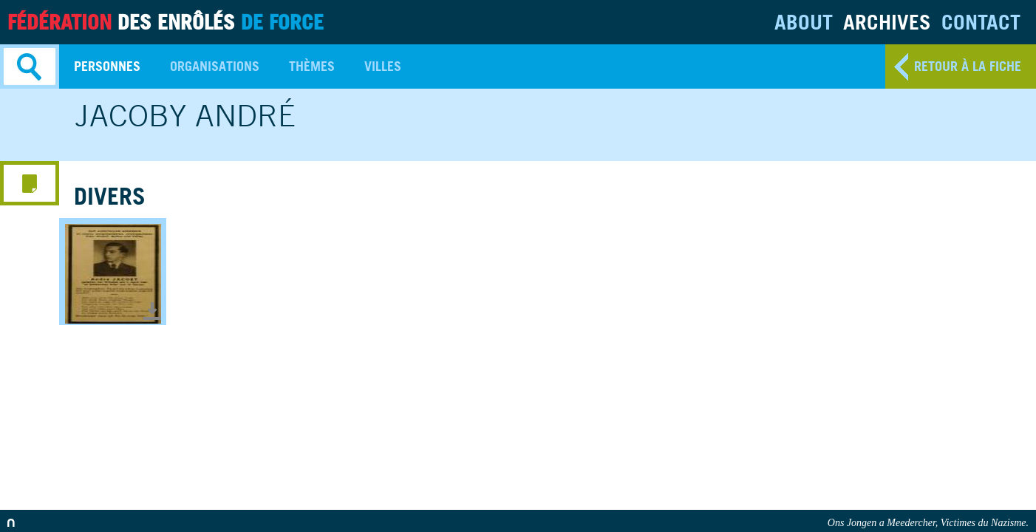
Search (29, 66)
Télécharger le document (152, 311)
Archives (887, 22)
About (803, 22)
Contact (980, 22)
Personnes (107, 66)
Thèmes (312, 66)
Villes (382, 66)
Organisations (214, 66)
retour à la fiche (967, 66)
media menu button (29, 183)
